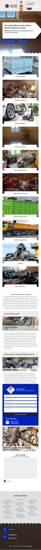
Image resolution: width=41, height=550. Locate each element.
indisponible (13, 5)
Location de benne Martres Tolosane (20, 503)
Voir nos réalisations (9, 41)
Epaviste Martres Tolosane (9, 507)
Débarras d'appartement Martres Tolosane (21, 515)
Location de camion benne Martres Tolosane (9, 512)
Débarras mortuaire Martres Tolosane (34, 513)
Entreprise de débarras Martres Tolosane (9, 502)
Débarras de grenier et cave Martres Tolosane (21, 509)
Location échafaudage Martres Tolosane (34, 507)
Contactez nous (22, 41)
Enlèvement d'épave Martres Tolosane (33, 501)
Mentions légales (28, 546)
